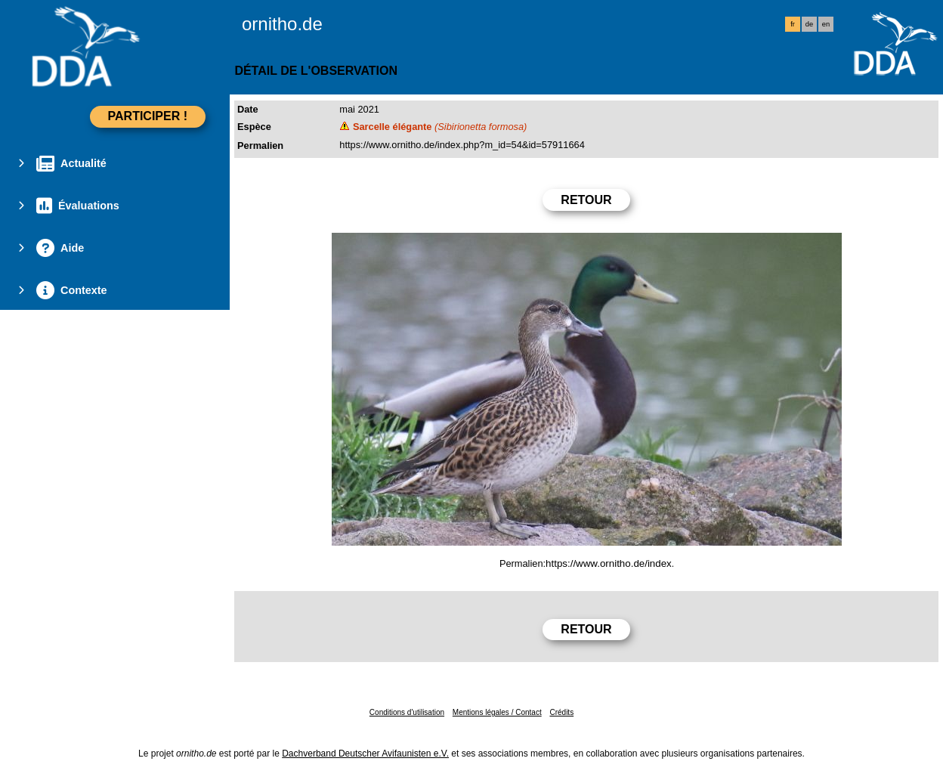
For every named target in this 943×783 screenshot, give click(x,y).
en (826, 24)
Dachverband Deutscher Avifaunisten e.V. (365, 753)
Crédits (561, 712)
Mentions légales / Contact (497, 712)
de (809, 24)
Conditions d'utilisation (406, 712)
